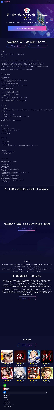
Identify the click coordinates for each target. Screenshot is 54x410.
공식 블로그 (7, 395)
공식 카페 (6, 397)
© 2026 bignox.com (9, 404)
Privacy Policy (7, 406)
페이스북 (6, 399)
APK (38, 46)
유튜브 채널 (7, 401)
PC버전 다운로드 (16, 46)
